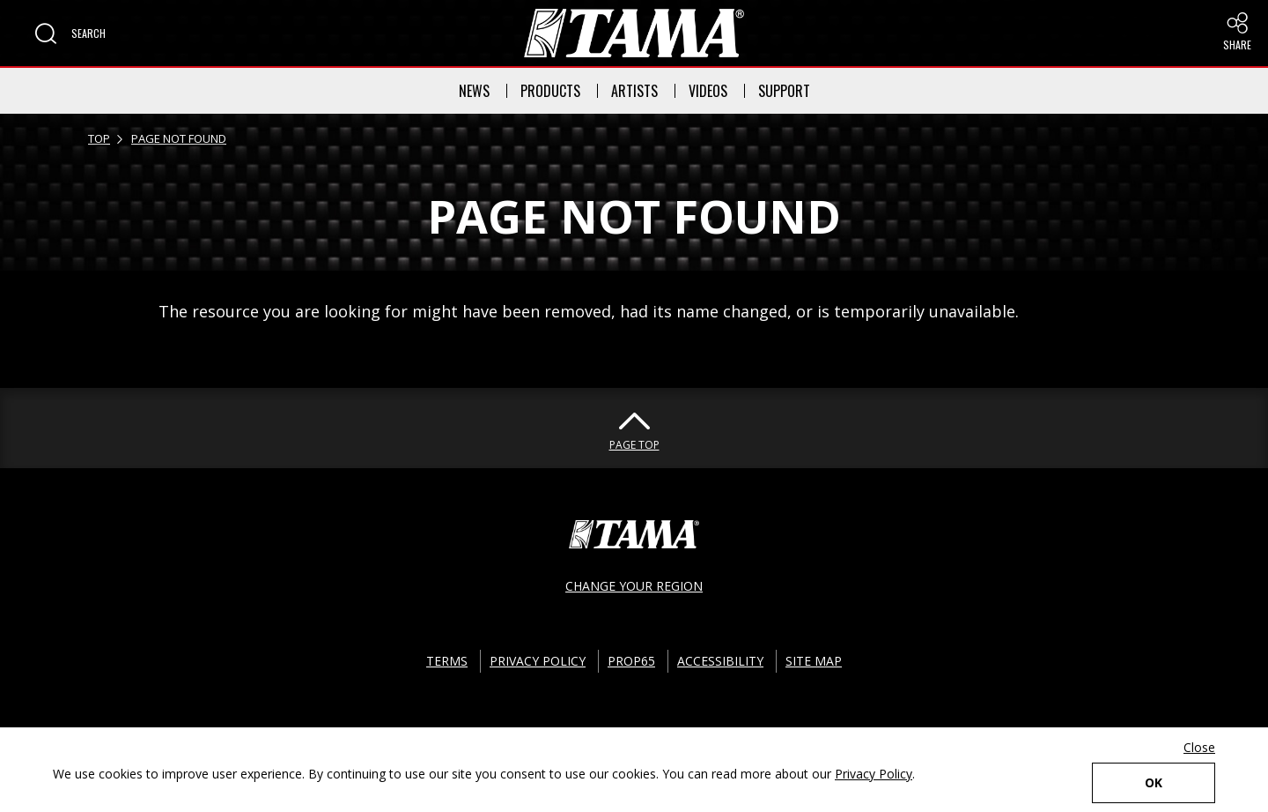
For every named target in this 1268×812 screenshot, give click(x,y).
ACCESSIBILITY (720, 660)
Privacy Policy (873, 773)
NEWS (474, 91)
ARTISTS (634, 91)
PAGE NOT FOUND (178, 138)
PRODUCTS (550, 91)
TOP (99, 138)
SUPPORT (784, 91)
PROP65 (631, 660)
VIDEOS (708, 91)
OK (1153, 782)
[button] (70, 33)
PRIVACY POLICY (538, 660)
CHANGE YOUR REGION (634, 585)
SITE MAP (813, 660)
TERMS (447, 660)
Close (1199, 747)
